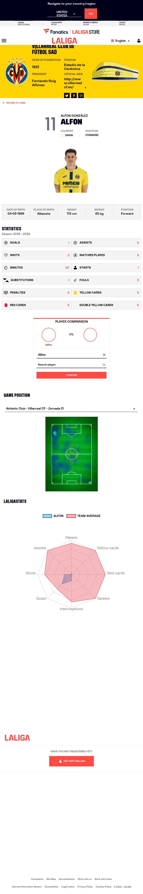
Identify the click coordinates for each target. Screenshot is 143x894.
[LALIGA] (64, 41)
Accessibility (51, 886)
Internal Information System (27, 886)
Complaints (37, 879)
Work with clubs (103, 879)
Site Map (51, 879)
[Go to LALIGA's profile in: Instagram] (81, 95)
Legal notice (67, 886)
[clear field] (104, 355)
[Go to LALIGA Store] (71, 31)
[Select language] (121, 40)
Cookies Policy (103, 886)
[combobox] (71, 355)
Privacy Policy (85, 886)
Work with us (85, 879)
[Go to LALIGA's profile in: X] (67, 95)
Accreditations (67, 879)
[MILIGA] (138, 41)
